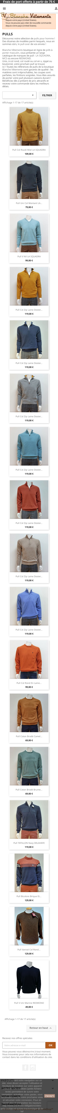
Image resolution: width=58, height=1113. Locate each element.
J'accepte (49, 1096)
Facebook (25, 1068)
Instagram (33, 1068)
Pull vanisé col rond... (29, 949)
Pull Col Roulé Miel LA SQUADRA (29, 149)
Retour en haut (41, 1028)
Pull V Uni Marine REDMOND (29, 1002)
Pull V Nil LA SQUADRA (29, 256)
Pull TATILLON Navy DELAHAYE (29, 842)
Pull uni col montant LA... (29, 203)
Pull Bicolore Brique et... (29, 896)
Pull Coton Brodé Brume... (29, 789)
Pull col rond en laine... (29, 682)
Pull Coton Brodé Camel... (29, 736)
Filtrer (47, 95)
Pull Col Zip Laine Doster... (29, 309)
